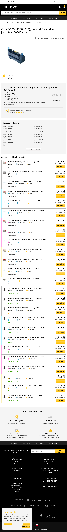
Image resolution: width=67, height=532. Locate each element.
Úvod (4, 22)
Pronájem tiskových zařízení (50, 470)
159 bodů (30, 310)
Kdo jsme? (17, 481)
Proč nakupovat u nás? (50, 461)
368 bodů (31, 320)
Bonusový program (17, 468)
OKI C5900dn (39, 139)
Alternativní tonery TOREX (50, 466)
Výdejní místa (17, 464)
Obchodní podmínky (17, 487)
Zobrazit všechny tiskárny (33, 149)
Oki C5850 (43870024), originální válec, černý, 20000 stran (25, 181)
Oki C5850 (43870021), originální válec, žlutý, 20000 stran (25, 269)
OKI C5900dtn (9, 142)
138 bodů (32, 358)
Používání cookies (17, 483)
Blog (50, 472)
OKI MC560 (8, 145)
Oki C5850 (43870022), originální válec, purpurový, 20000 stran (27, 240)
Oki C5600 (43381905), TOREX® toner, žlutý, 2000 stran (25, 395)
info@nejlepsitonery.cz (52, 486)
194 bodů (30, 290)
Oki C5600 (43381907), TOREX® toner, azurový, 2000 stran (26, 337)
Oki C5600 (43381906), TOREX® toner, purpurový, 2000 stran (26, 356)
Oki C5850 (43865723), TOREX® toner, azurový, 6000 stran (26, 317)
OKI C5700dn (39, 131)
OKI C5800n (39, 137)
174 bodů (30, 300)
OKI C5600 (39, 126)
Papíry (26, 18)
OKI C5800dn (8, 137)
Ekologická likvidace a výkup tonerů (50, 468)
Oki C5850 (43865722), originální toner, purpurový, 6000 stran (26, 230)
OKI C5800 (39, 134)
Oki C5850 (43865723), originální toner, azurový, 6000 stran (26, 201)
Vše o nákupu (54, 2)
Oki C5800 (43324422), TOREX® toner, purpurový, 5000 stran (26, 347)
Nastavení (26, 524)
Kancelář (53, 18)
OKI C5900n (39, 142)
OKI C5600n (39, 128)
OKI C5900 (8, 139)
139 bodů (31, 339)
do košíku (60, 166)
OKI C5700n (8, 134)
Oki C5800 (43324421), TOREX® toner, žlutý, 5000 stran (25, 385)
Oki (18, 22)
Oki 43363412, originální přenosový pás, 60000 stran (23, 278)
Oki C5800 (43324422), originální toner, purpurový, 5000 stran (26, 220)
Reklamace (17, 470)
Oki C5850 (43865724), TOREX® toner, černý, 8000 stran (25, 288)
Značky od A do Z (17, 466)
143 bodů (30, 397)
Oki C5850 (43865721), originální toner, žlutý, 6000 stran (25, 259)
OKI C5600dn (8, 128)
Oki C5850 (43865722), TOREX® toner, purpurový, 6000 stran (26, 366)
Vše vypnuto (26, 526)
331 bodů (31, 329)
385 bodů (30, 378)
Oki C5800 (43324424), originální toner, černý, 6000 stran (25, 162)
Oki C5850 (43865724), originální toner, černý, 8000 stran (25, 171)
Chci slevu (60, 451)
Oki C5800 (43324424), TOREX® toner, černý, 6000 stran (25, 308)
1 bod (29, 164)
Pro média (17, 489)
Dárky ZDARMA (50, 464)
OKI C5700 (8, 131)
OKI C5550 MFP (9, 126)
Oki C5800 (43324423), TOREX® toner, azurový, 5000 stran (26, 327)
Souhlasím (7, 524)
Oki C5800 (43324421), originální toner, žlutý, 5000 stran (25, 249)
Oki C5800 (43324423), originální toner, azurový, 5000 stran (26, 191)
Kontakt (62, 2)
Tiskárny (39, 18)
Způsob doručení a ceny (17, 461)
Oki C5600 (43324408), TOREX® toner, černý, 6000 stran (25, 298)
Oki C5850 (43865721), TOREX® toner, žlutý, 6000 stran (25, 376)
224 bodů (32, 349)
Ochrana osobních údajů (17, 485)
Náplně (13, 18)
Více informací (24, 520)
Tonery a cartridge (11, 22)
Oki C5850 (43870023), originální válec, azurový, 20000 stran (26, 210)
